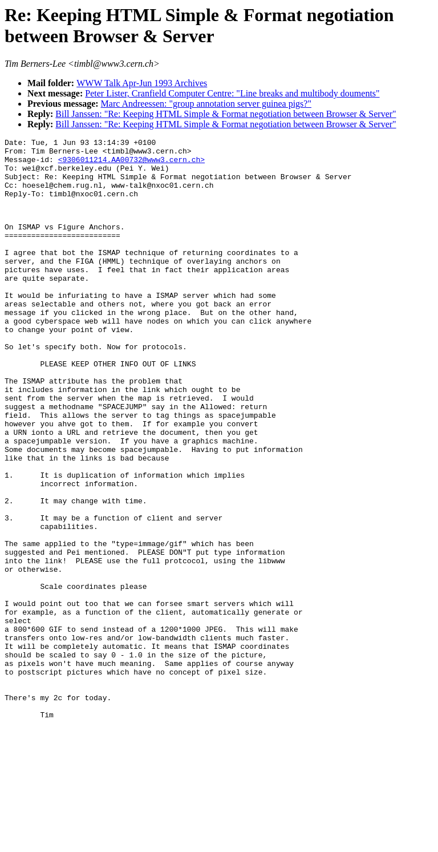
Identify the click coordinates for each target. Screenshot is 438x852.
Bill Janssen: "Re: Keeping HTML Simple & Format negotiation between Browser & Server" (225, 114)
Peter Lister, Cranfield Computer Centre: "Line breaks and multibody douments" (232, 93)
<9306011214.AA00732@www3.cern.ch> (131, 164)
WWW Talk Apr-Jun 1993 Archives (141, 83)
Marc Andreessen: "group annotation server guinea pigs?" (206, 103)
